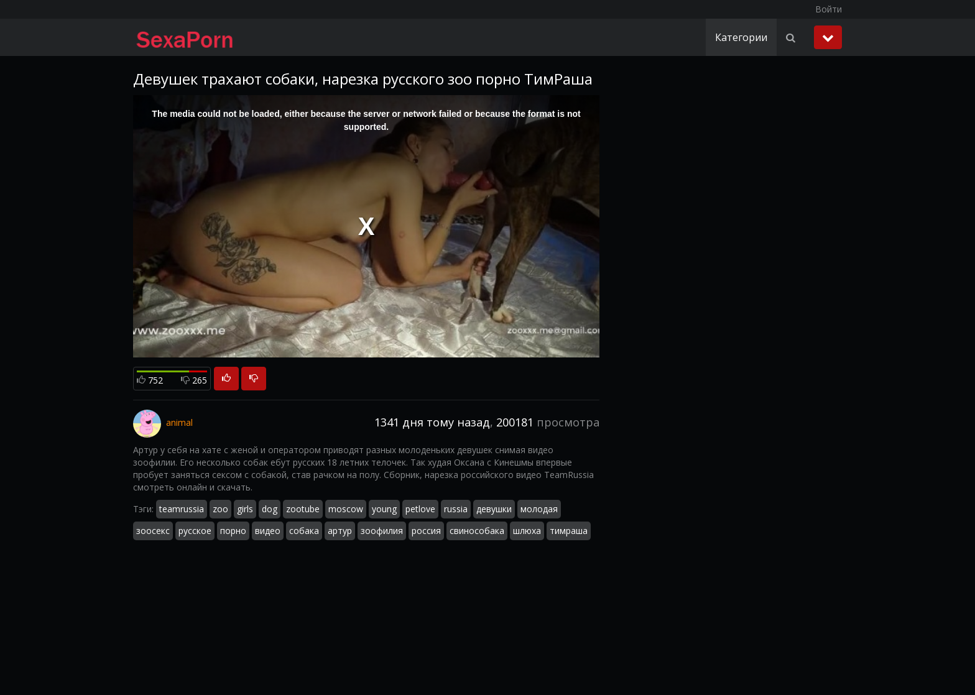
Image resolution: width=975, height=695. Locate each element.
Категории (741, 37)
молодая (539, 509)
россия (426, 530)
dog (269, 509)
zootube (303, 509)
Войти (828, 9)
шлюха (527, 530)
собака (304, 530)
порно (233, 530)
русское (194, 530)
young (384, 509)
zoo (220, 509)
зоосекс (153, 530)
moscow (345, 509)
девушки (494, 509)
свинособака (477, 530)
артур (340, 530)
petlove (420, 509)
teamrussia (181, 509)
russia (456, 509)
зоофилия (382, 530)
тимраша (569, 530)
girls (245, 509)
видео (267, 530)
